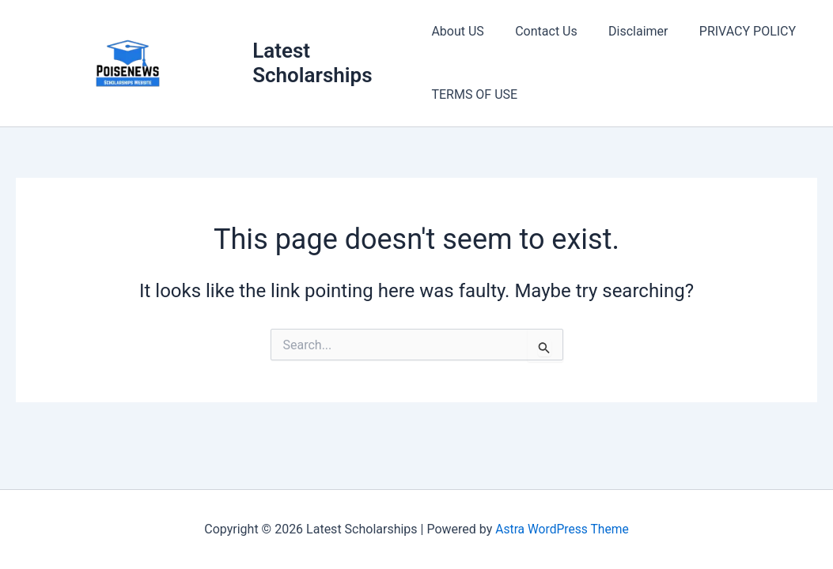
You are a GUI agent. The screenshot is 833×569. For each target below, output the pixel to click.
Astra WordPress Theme (562, 529)
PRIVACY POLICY (730, 31)
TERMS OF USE (474, 94)
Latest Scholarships (313, 63)
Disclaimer (626, 31)
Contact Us (540, 31)
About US (457, 31)
